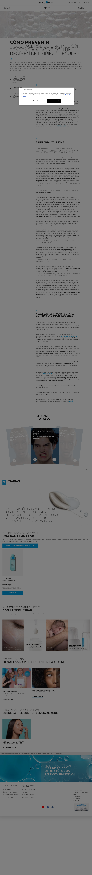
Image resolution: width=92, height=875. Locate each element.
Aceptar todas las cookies (54, 100)
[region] (46, 96)
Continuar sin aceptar (27, 89)
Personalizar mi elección (39, 100)
